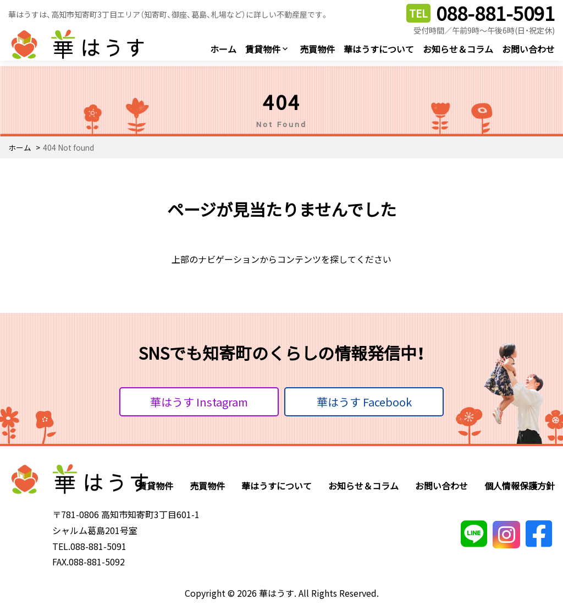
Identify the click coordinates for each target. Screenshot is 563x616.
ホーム (223, 49)
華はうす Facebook (364, 402)
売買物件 (317, 49)
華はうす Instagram (199, 402)
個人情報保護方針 (519, 485)
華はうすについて (379, 49)
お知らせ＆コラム (458, 49)
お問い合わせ (528, 49)
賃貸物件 (262, 49)
